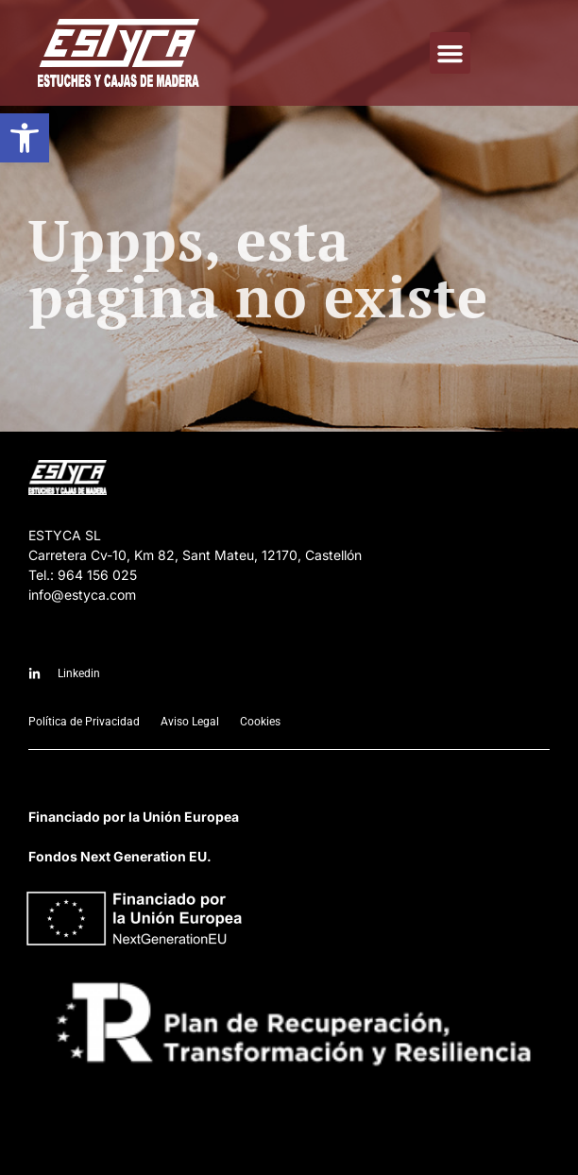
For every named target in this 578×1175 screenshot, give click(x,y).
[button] (24, 137)
